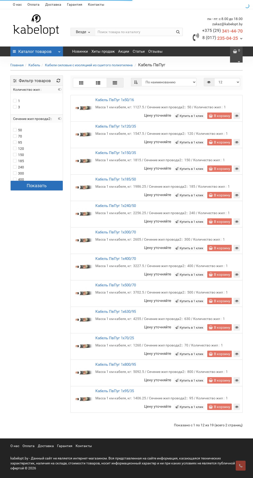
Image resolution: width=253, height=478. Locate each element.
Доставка (53, 4)
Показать (37, 185)
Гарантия (74, 4)
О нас (17, 4)
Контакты (96, 4)
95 (17, 142)
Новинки (80, 51)
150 (18, 155)
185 (18, 161)
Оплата (33, 4)
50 (17, 130)
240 (18, 167)
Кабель (34, 65)
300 (18, 173)
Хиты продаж (103, 51)
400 (18, 180)
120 (18, 149)
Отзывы (155, 51)
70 (17, 136)
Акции (123, 51)
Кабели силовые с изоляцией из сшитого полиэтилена (89, 65)
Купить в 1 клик (189, 116)
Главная (17, 65)
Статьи (139, 51)
